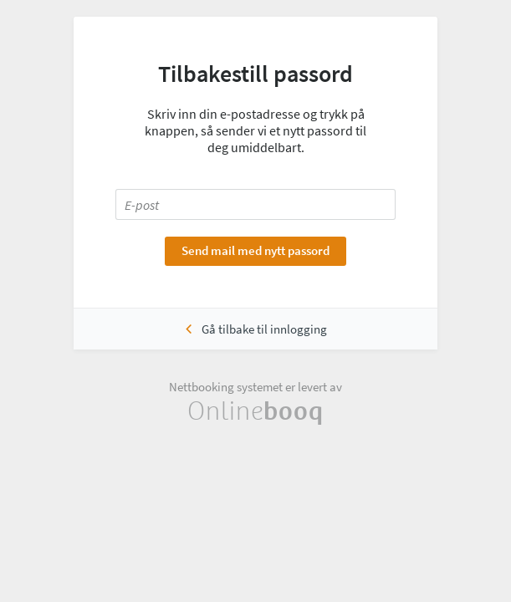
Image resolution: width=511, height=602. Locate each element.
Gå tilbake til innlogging (264, 329)
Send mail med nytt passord (255, 250)
